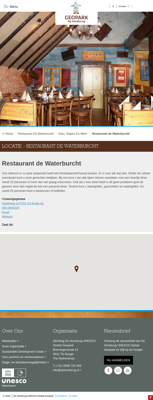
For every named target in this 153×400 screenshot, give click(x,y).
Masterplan (9, 341)
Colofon (74, 396)
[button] (76, 269)
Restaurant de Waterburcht (36, 133)
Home (8, 133)
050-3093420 (10, 207)
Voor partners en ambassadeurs (23, 357)
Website (7, 216)
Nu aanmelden (118, 360)
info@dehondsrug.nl (66, 370)
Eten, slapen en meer (73, 133)
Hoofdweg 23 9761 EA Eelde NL (23, 203)
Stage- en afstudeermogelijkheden (24, 362)
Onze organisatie (13, 346)
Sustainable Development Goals (23, 351)
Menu (11, 6)
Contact (122, 6)
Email (5, 212)
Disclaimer (62, 396)
